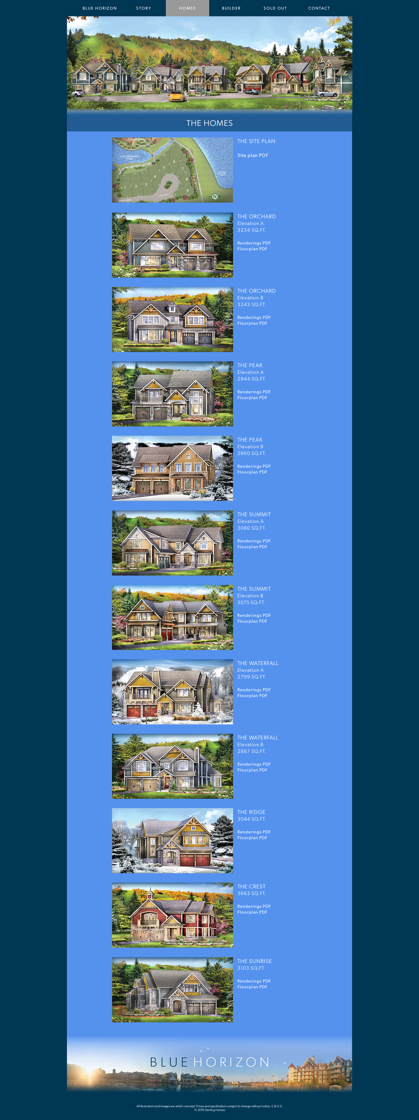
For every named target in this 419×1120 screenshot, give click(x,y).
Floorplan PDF (252, 323)
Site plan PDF (252, 155)
